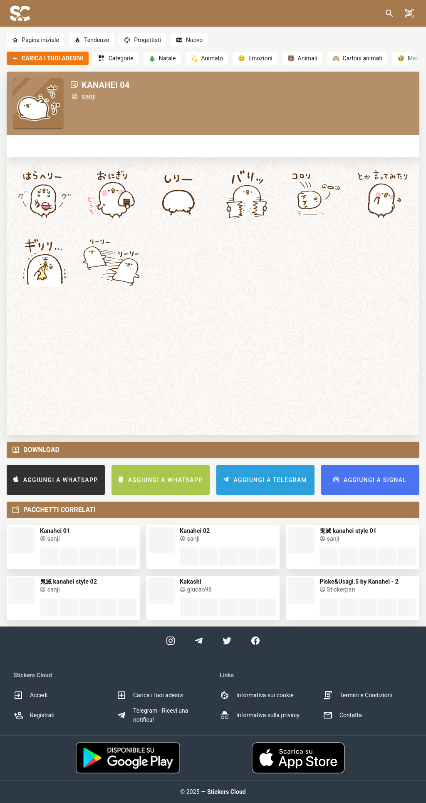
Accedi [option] (30, 695)
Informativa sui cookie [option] (257, 695)
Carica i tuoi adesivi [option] (149, 695)
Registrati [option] (33, 715)
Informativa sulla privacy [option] (260, 715)
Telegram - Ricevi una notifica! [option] (152, 715)
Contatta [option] (342, 715)
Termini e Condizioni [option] (357, 695)
